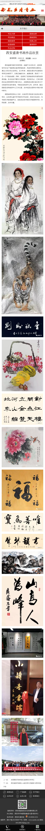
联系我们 (34, 796)
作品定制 (11, 48)
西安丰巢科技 (19, 817)
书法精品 (11, 37)
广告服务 (21, 792)
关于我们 (34, 792)
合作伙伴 (8, 796)
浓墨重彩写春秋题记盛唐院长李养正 (22, 780)
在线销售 (11, 44)
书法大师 (11, 34)
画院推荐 (11, 41)
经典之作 (33, 41)
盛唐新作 (33, 44)
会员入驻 (21, 796)
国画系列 (33, 37)
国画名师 (33, 34)
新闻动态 (8, 792)
